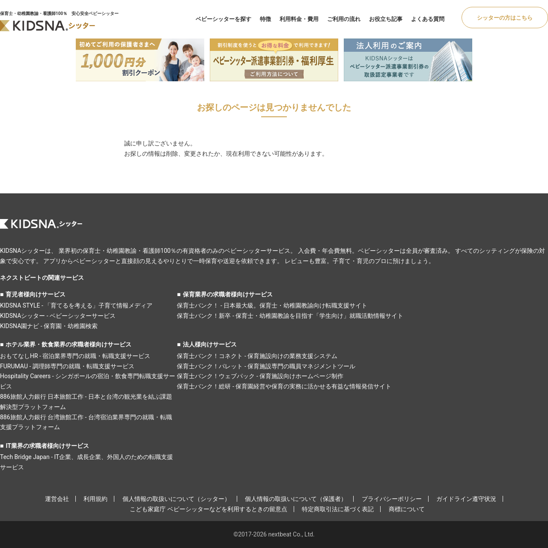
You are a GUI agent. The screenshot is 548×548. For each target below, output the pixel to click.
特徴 (265, 19)
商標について (407, 509)
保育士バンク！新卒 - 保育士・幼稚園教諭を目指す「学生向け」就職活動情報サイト (290, 315)
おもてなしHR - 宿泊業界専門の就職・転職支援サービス (75, 355)
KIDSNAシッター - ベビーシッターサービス (58, 315)
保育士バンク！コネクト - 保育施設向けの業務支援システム (257, 355)
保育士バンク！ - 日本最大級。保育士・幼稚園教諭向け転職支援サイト (272, 305)
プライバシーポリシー (392, 498)
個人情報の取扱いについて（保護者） (296, 498)
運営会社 (57, 498)
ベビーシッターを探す (223, 19)
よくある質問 (427, 19)
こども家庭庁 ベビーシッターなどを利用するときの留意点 (208, 509)
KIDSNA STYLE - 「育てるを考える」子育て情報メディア (76, 305)
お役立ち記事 (385, 19)
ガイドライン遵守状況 (466, 498)
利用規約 (95, 498)
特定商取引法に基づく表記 (338, 509)
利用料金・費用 (299, 19)
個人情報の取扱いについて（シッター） (176, 498)
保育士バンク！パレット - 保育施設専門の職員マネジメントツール (266, 366)
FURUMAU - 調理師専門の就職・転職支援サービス (67, 366)
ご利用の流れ (343, 19)
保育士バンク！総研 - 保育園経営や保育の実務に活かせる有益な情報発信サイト (284, 386)
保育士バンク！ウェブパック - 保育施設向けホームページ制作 (260, 376)
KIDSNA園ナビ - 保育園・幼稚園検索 (49, 326)
